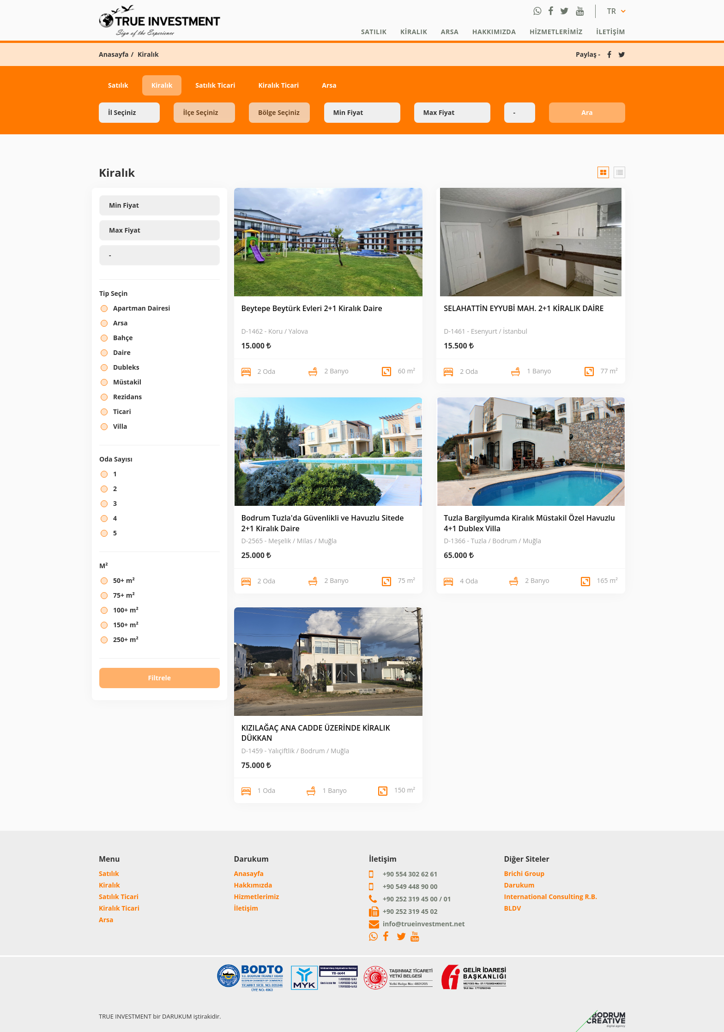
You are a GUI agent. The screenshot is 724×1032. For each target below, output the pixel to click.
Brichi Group (524, 873)
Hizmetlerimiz (556, 31)
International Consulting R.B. (550, 896)
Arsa (450, 31)
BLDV (512, 908)
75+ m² (124, 595)
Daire (122, 352)
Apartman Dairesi (141, 308)
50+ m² (124, 580)
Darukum (519, 885)
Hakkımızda (494, 31)
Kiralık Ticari (278, 85)
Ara (586, 112)
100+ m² (126, 610)
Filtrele (159, 677)
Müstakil (127, 382)
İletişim (610, 31)
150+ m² (126, 624)
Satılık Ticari (215, 85)
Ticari (122, 411)
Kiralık (413, 31)
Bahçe (123, 337)
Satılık (373, 31)
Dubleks (126, 367)
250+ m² (126, 639)
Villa (120, 426)
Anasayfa (114, 54)
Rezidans (127, 396)
